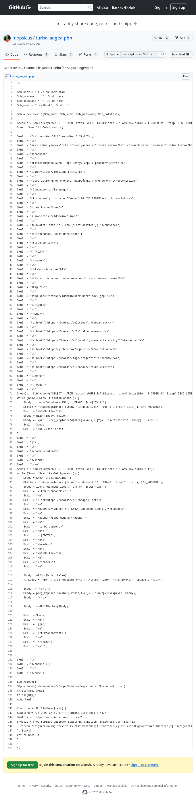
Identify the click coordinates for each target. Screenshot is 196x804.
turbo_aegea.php (54, 38)
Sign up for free (22, 765)
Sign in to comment (145, 765)
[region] (98, 416)
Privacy (33, 786)
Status (58, 786)
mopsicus (22, 38)
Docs (87, 786)
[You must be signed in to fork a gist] (182, 38)
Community (73, 786)
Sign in (161, 7)
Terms (21, 786)
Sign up (178, 7)
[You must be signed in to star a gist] (161, 38)
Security (46, 786)
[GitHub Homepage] (85, 792)
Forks (88, 54)
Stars (63, 54)
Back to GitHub (123, 7)
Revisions (36, 54)
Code (11, 54)
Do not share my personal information (155, 786)
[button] (161, 54)
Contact (98, 786)
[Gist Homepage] (22, 7)
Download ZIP (181, 54)
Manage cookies (117, 786)
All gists (103, 7)
